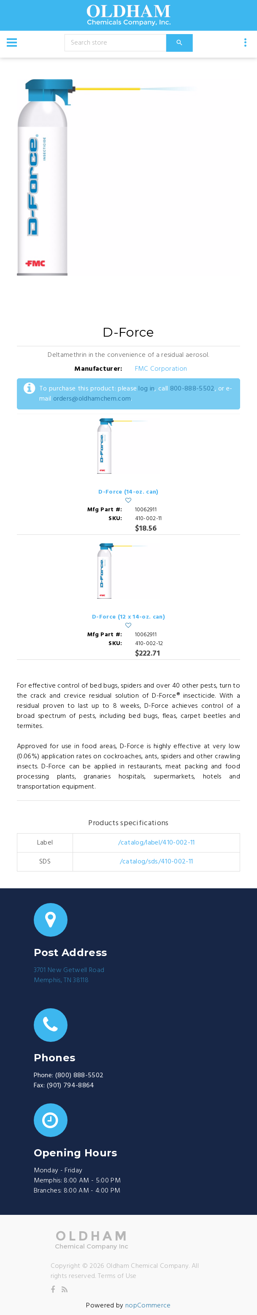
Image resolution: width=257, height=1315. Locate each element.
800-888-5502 (192, 388)
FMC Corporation (161, 369)
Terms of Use (117, 1276)
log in (146, 388)
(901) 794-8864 (70, 1085)
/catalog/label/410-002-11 (156, 842)
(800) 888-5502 (79, 1075)
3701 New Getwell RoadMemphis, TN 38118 (69, 975)
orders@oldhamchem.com (92, 398)
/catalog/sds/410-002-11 (156, 861)
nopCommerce (148, 1305)
